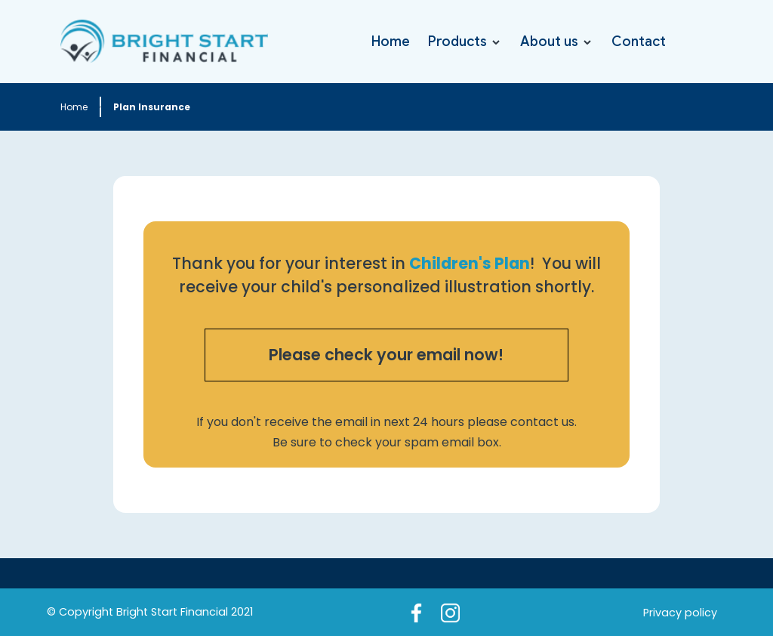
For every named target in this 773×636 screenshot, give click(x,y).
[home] (164, 41)
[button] (465, 41)
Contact (638, 41)
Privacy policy (680, 612)
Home (390, 41)
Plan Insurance (151, 106)
